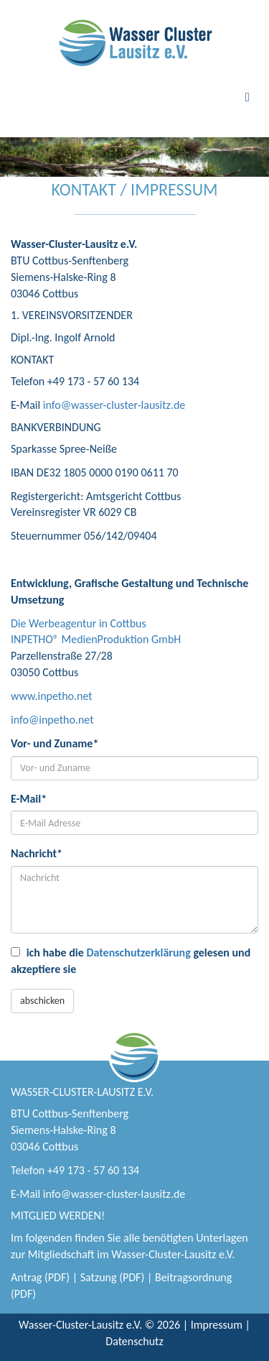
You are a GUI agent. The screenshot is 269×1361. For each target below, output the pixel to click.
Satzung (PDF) (112, 1277)
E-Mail (29, 799)
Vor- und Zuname (54, 743)
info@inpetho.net (52, 719)
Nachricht (36, 853)
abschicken (42, 1001)
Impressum (216, 1325)
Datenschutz (134, 1341)
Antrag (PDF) (40, 1277)
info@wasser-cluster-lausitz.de (114, 405)
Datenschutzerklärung (138, 952)
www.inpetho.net (52, 696)
